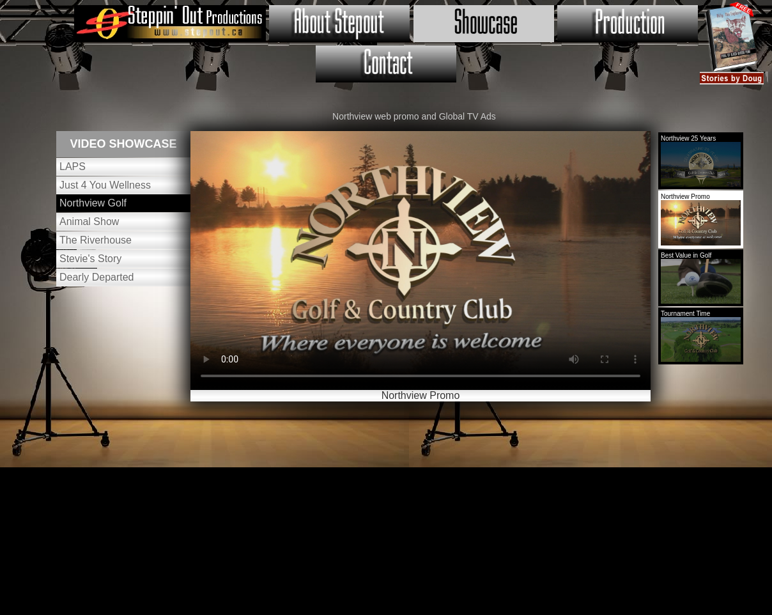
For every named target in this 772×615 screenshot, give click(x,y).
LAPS (72, 166)
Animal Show (89, 221)
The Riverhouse (95, 240)
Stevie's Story (90, 258)
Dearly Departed (96, 277)
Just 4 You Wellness (105, 185)
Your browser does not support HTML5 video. (420, 260)
